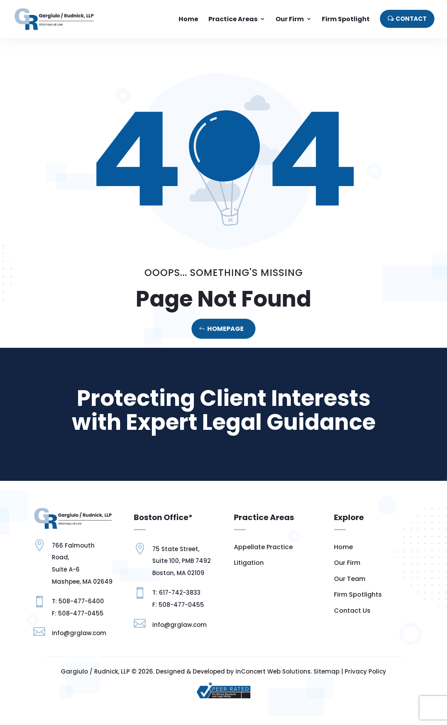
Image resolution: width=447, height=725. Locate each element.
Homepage (225, 328)
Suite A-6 (66, 569)
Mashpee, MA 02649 (82, 581)
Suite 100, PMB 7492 (181, 561)
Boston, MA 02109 (178, 573)
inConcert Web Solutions (273, 671)
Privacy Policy (365, 671)
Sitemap (326, 671)
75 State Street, (175, 549)
